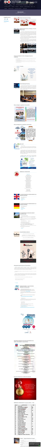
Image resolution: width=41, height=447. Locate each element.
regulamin (16, 282)
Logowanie (36, 1)
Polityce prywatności (37, 444)
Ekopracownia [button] (21, 6)
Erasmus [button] (14, 4)
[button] (33, 1)
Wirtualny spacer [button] (25, 8)
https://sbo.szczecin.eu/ (22, 156)
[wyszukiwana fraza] (34, 2)
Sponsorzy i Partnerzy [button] (27, 6)
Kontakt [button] (32, 6)
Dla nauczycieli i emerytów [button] (18, 8)
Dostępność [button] (5, 8)
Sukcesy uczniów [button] (31, 4)
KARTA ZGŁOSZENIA (23, 208)
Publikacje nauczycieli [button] (11, 8)
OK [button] (39, 445)
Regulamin (22, 228)
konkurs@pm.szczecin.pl (23, 305)
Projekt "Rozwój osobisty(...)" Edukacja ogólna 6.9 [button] (22, 4)
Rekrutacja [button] (17, 6)
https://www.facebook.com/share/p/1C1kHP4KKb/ (26, 296)
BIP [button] (34, 6)
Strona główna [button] (6, 4)
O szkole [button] (10, 4)
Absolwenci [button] (13, 6)
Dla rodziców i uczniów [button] (7, 6)
